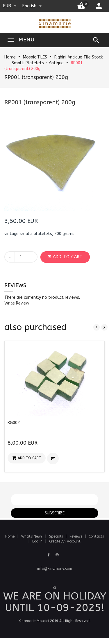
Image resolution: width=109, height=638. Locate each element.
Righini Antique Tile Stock (78, 57)
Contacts (96, 536)
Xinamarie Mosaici (34, 621)
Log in (38, 541)
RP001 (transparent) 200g (36, 77)
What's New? (32, 536)
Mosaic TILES (35, 57)
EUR (9, 5)
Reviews (15, 285)
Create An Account (65, 541)
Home (10, 57)
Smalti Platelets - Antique (38, 62)
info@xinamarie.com (54, 568)
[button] (65, 257)
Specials (56, 536)
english (32, 5)
